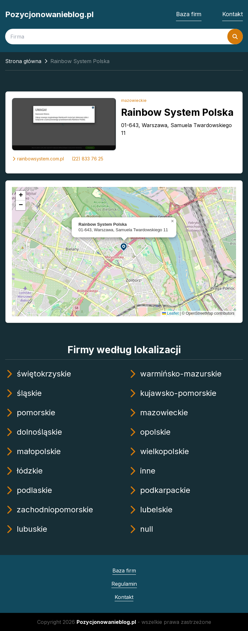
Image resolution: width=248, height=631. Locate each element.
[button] (124, 247)
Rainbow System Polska (177, 112)
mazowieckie (134, 100)
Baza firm (189, 14)
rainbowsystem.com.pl (38, 158)
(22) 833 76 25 (87, 158)
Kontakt (232, 14)
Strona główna (23, 61)
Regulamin (124, 584)
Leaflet (170, 313)
